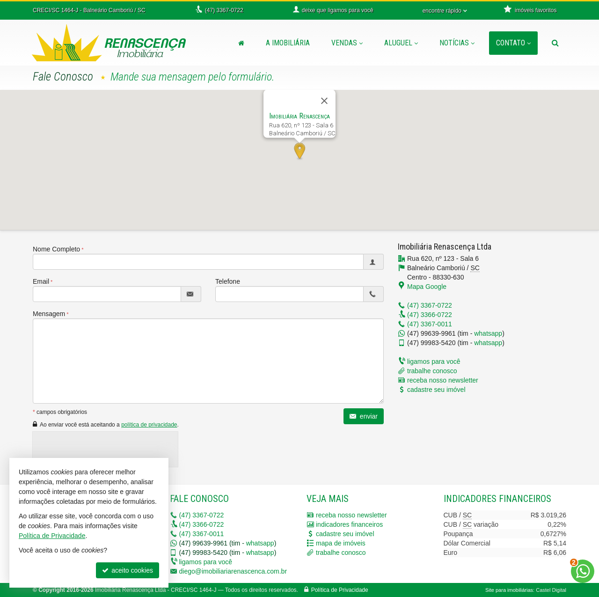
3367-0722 (429, 305)
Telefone (227, 281)
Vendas (347, 42)
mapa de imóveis (340, 543)
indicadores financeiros (349, 524)
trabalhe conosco (432, 371)
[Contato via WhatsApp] (582, 571)
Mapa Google (426, 286)
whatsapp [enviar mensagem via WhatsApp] (488, 333)
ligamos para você (433, 361)
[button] (299, 152)
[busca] (555, 43)
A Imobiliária (288, 42)
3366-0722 (429, 314)
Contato (513, 42)
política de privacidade (149, 424)
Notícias (457, 42)
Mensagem (49, 313)
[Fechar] (324, 100)
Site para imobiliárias (509, 590)
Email (41, 281)
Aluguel (401, 42)
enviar (364, 416)
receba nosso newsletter (442, 380)
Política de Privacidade (339, 590)
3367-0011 (429, 324)
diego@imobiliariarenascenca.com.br (233, 571)
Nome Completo (56, 249)
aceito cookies (127, 570)
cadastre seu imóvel (436, 389)
